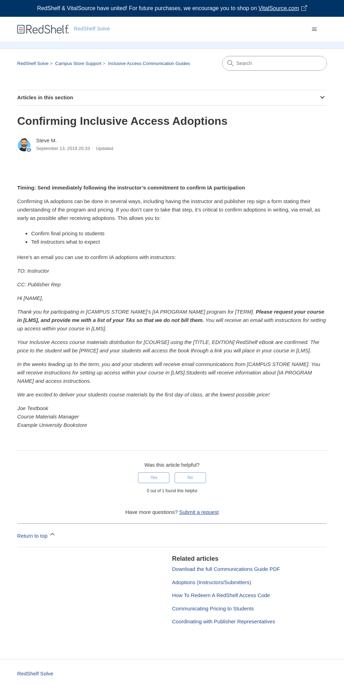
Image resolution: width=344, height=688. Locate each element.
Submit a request (199, 512)
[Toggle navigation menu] (314, 29)
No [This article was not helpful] (190, 477)
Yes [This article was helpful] (154, 477)
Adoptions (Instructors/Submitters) (211, 582)
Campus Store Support (78, 63)
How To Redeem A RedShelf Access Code (221, 595)
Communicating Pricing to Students (213, 608)
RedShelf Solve (33, 63)
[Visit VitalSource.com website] (172, 8)
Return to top (36, 535)
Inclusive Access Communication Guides (149, 63)
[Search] (274, 63)
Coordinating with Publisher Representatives (223, 621)
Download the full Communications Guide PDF (226, 569)
